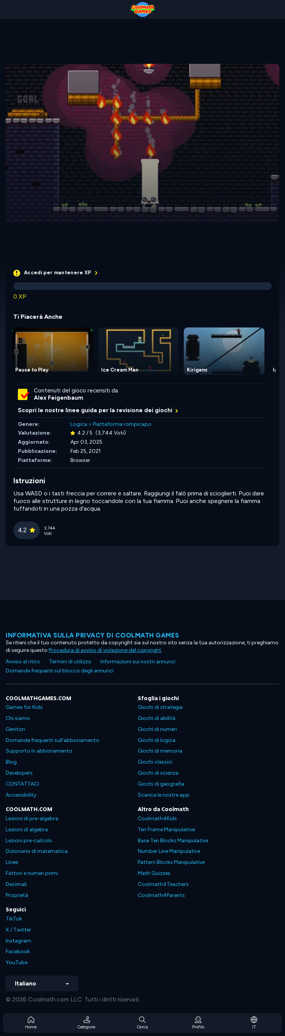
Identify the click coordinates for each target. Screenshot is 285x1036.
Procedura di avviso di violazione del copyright (105, 650)
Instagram (18, 941)
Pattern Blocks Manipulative (171, 862)
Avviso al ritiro (23, 661)
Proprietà (17, 895)
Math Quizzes (154, 873)
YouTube (16, 962)
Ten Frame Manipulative (166, 829)
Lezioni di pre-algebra (32, 818)
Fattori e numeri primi (32, 873)
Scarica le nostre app (163, 795)
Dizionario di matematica (37, 851)
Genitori (15, 729)
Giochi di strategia (160, 707)
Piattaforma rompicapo (122, 424)
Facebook (18, 951)
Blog (11, 762)
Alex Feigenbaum (58, 397)
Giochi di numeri (157, 729)
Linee (12, 862)
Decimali (16, 884)
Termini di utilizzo (70, 661)
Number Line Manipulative (169, 851)
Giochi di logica (156, 740)
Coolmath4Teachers (163, 884)
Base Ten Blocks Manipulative (173, 840)
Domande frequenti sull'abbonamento (52, 740)
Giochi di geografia (161, 784)
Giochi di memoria (160, 751)
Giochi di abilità (156, 718)
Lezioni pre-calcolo (29, 840)
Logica (78, 424)
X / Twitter (18, 930)
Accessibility (21, 795)
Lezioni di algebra (27, 829)
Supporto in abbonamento (39, 751)
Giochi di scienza (158, 773)
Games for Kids (24, 707)
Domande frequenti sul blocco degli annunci (59, 670)
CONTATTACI (22, 784)
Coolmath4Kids (157, 818)
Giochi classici (155, 762)
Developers (19, 773)
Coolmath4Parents (161, 895)
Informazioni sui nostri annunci (137, 661)
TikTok (14, 919)
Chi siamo (18, 718)
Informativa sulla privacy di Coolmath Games (92, 635)
